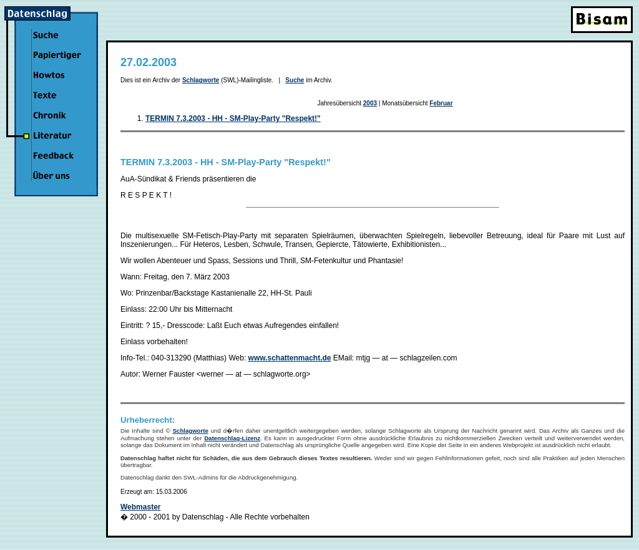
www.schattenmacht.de (289, 358)
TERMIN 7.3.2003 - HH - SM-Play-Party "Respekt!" (233, 118)
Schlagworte (200, 80)
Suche (294, 80)
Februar (440, 103)
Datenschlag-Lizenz (232, 438)
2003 (370, 103)
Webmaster (140, 507)
